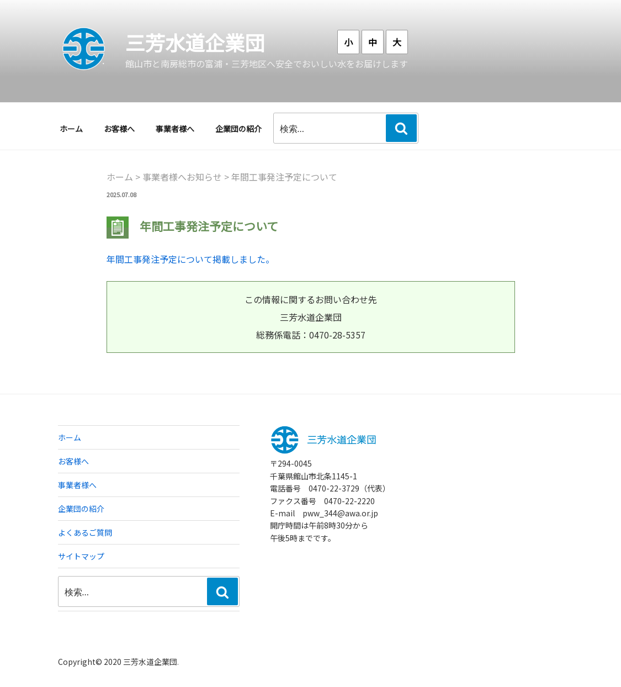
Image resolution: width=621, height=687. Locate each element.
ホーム (71, 128)
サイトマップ (81, 556)
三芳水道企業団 (194, 42)
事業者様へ (175, 128)
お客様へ (119, 128)
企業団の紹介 (238, 128)
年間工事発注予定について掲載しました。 (190, 259)
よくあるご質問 (85, 532)
